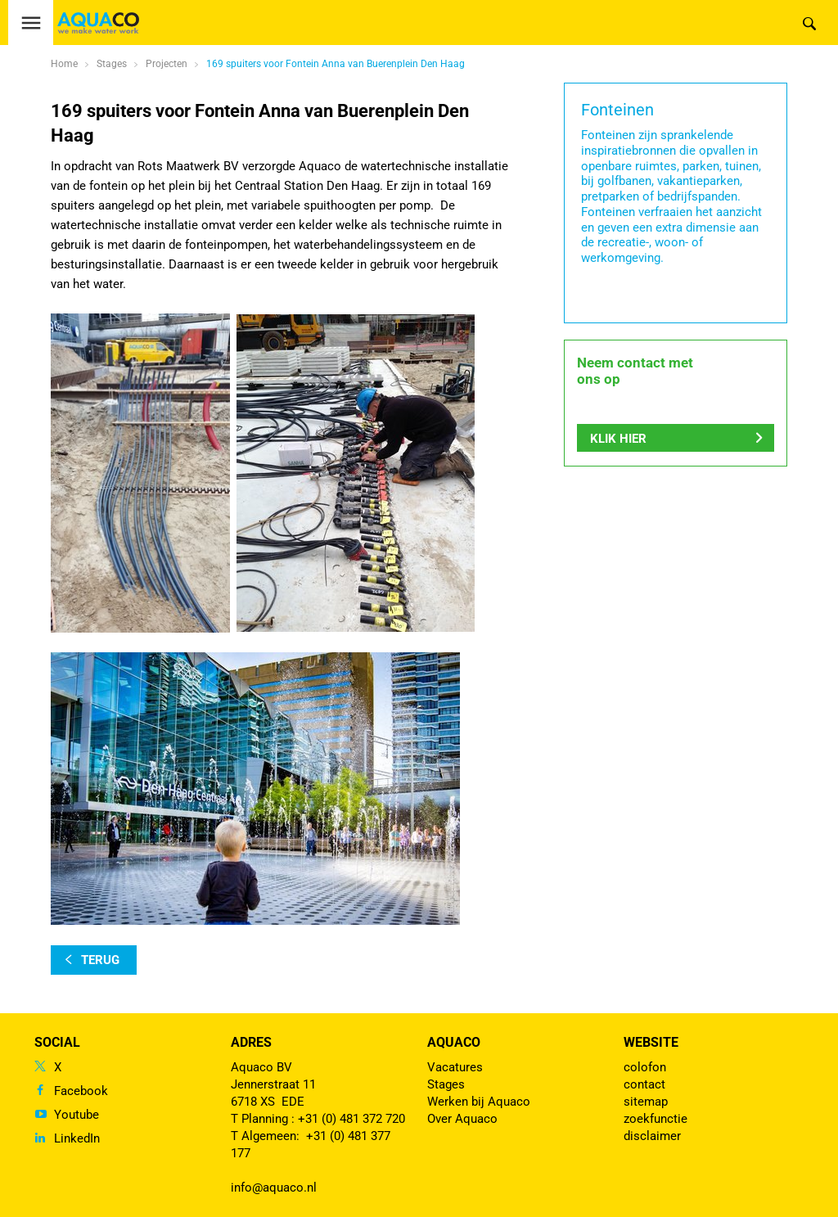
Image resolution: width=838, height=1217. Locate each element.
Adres (251, 1042)
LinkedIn (77, 1138)
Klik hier (618, 438)
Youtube (76, 1114)
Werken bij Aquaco (478, 1101)
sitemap (646, 1101)
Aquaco (453, 1042)
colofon (645, 1067)
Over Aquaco (462, 1118)
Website (651, 1042)
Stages (446, 1084)
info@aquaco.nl (274, 1187)
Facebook (81, 1091)
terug (100, 960)
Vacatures (455, 1067)
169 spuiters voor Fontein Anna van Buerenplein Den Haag (335, 64)
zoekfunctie (655, 1118)
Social (57, 1042)
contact (644, 1084)
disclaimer (652, 1136)
